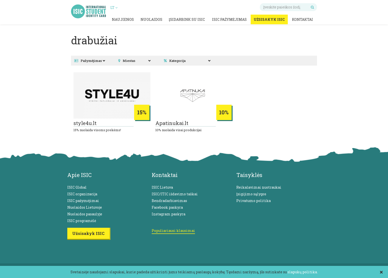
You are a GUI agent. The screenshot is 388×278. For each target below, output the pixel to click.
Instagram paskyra (168, 214)
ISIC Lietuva (162, 187)
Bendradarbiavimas (169, 200)
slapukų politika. (303, 272)
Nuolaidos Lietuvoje (84, 207)
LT (114, 7)
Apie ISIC (79, 174)
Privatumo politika (253, 200)
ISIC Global (77, 187)
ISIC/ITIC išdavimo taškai (175, 194)
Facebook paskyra (167, 207)
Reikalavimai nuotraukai (258, 187)
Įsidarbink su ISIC (187, 19)
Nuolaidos (151, 19)
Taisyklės (249, 174)
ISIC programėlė (81, 220)
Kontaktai (302, 19)
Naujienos (123, 19)
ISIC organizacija (82, 194)
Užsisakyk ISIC (269, 19)
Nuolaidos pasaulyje (84, 214)
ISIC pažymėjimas (229, 19)
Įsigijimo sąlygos (251, 194)
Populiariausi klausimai (173, 230)
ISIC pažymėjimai (83, 200)
